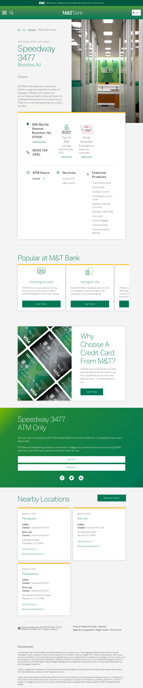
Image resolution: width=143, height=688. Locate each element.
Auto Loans (97, 216)
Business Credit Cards (102, 211)
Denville (82, 518)
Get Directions (36, 141)
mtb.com (71, 459)
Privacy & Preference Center (85, 626)
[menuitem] (11, 12)
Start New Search (112, 498)
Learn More (34, 303)
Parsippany (29, 518)
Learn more (66, 156)
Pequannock (30, 574)
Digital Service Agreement (83, 629)
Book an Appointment (32, 553)
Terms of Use (115, 629)
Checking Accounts (101, 182)
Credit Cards (98, 187)
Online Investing (99, 225)
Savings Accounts (100, 191)
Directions (47, 466)
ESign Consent (102, 629)
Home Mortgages (100, 220)
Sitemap (102, 626)
